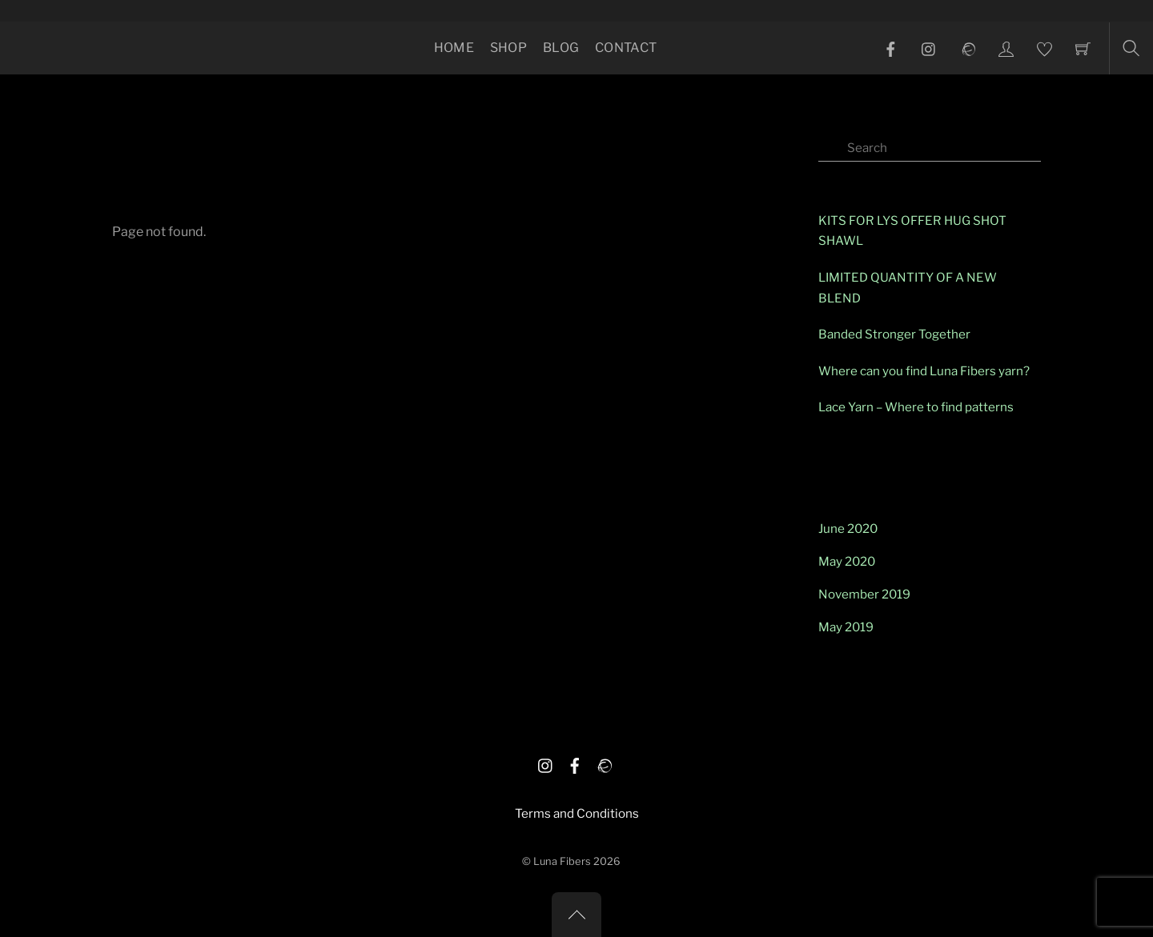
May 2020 (846, 561)
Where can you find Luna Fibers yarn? (924, 370)
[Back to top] (576, 914)
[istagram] (546, 763)
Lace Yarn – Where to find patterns (916, 406)
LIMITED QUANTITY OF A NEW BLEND (907, 288)
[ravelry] (604, 763)
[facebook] (575, 763)
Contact (626, 47)
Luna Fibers (562, 861)
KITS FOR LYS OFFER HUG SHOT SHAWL (912, 231)
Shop (508, 47)
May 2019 (846, 627)
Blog (561, 47)
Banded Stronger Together (894, 334)
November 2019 (864, 594)
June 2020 (848, 528)
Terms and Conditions (577, 813)
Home (454, 47)
